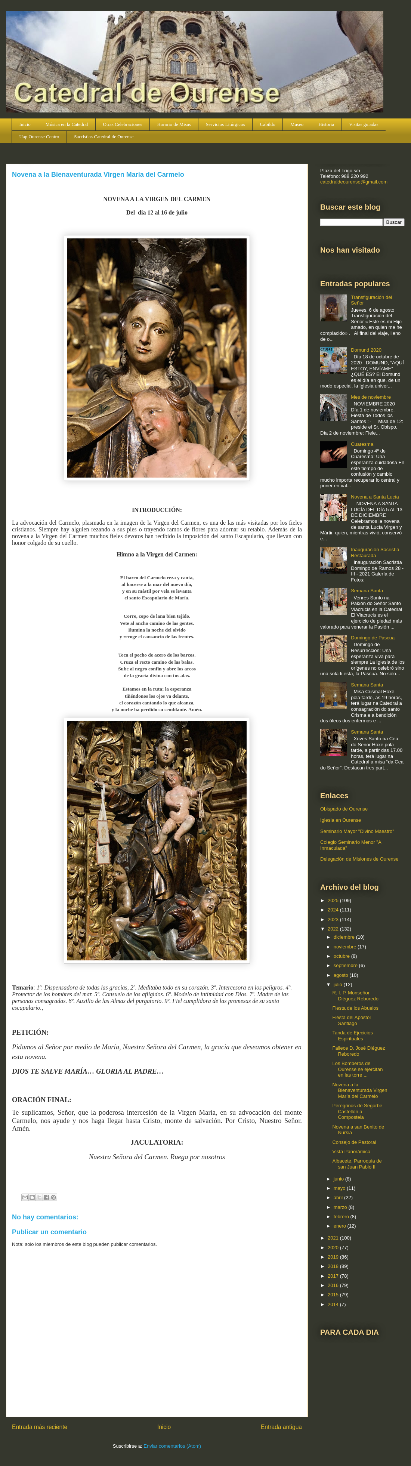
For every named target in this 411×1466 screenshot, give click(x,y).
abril (339, 1197)
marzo (341, 1207)
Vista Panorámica (351, 1151)
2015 (334, 1294)
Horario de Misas (174, 124)
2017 (334, 1276)
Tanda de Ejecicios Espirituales (352, 1035)
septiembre (346, 965)
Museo (296, 124)
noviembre (346, 947)
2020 (334, 1247)
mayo (340, 1188)
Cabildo (267, 124)
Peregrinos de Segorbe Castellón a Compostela (357, 1111)
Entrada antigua (281, 1427)
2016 (334, 1285)
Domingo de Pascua (373, 638)
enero (340, 1226)
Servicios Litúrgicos (225, 124)
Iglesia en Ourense (340, 820)
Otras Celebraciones (122, 124)
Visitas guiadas (363, 124)
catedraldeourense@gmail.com (353, 182)
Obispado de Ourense (344, 809)
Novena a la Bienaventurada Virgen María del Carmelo (359, 1090)
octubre (342, 956)
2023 (334, 919)
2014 (334, 1304)
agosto (342, 975)
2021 (334, 1238)
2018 (334, 1266)
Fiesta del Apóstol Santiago (351, 1020)
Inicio (25, 124)
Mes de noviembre (371, 397)
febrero (342, 1216)
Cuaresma (362, 444)
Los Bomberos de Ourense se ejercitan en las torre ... (357, 1069)
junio (339, 1179)
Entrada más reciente (39, 1427)
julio (339, 984)
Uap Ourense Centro (39, 136)
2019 (334, 1257)
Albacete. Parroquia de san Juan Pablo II (356, 1164)
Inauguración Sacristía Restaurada (375, 552)
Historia (326, 124)
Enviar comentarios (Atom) (172, 1446)
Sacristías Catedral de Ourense (103, 136)
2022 (334, 929)
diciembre (345, 937)
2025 (334, 900)
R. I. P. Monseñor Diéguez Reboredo (355, 995)
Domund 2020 (366, 350)
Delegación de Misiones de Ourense (359, 859)
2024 (334, 910)
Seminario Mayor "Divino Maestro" (357, 831)
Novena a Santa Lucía (375, 497)
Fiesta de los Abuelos (355, 1008)
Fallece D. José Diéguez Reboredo (358, 1051)
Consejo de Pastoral (354, 1142)
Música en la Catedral (67, 124)
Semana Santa (367, 590)
